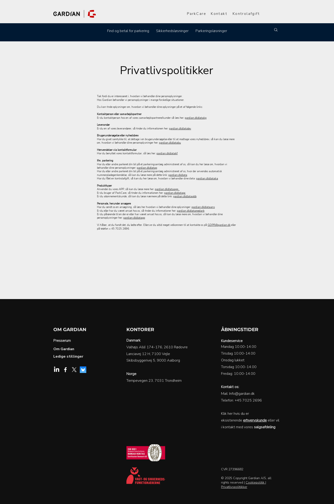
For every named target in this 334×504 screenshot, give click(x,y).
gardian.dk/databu (170, 143)
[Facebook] (65, 369)
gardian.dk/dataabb (184, 196)
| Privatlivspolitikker (243, 484)
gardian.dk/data (177, 175)
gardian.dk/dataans (203, 207)
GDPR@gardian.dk (219, 225)
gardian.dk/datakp (195, 118)
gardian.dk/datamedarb (190, 211)
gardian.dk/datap (147, 168)
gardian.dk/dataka (207, 178)
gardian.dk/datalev (180, 128)
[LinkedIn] (56, 369)
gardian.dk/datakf (167, 153)
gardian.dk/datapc (175, 193)
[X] (74, 369)
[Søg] (249, 30)
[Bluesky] (83, 369)
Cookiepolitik (255, 482)
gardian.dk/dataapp (167, 189)
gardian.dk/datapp (134, 218)
